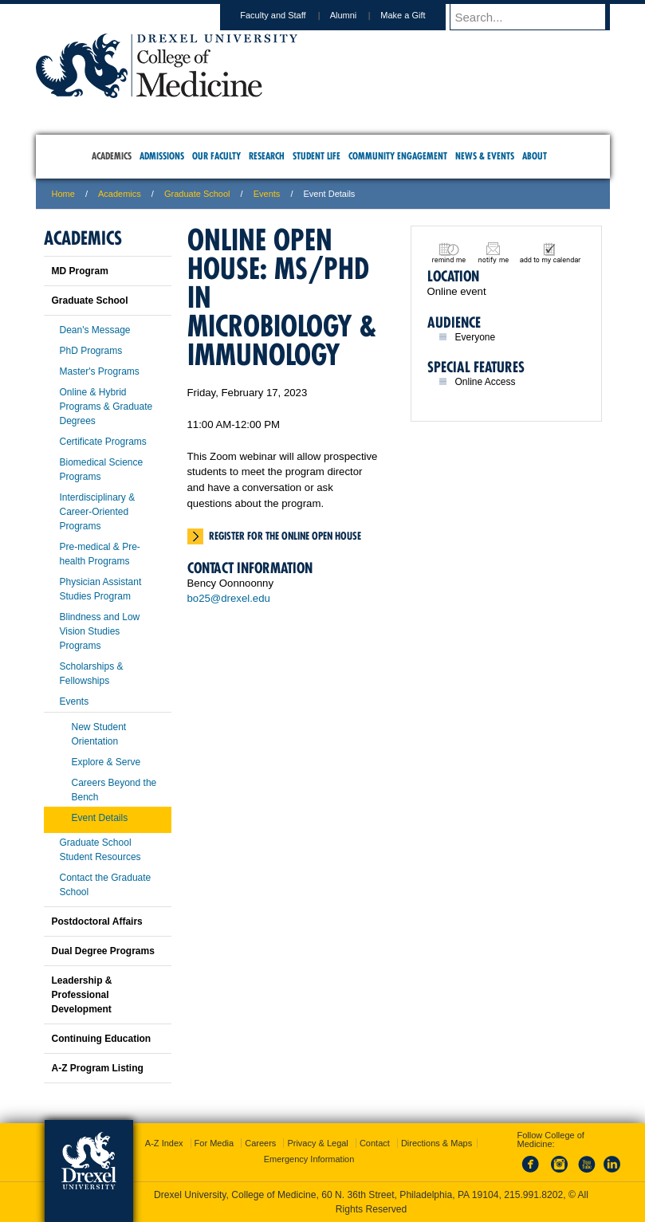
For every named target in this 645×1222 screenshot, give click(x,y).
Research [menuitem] (267, 156)
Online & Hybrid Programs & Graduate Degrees (106, 406)
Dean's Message (95, 330)
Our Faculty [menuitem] (216, 156)
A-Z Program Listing (98, 1068)
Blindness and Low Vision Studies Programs (100, 631)
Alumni (358, 15)
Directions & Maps (436, 1143)
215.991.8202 (533, 1194)
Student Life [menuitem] (316, 156)
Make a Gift (417, 15)
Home (63, 193)
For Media (214, 1143)
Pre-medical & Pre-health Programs (100, 554)
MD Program (80, 271)
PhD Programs (91, 350)
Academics (119, 193)
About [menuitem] (534, 156)
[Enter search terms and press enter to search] (537, 16)
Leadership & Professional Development (82, 995)
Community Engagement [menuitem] (397, 156)
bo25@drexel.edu (228, 598)
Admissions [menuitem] (162, 156)
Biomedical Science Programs (102, 469)
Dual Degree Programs (103, 951)
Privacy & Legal (317, 1143)
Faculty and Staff (288, 15)
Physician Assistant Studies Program (101, 589)
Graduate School (197, 193)
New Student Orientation (99, 734)
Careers (260, 1143)
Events (267, 193)
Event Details (100, 817)
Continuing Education (101, 1038)
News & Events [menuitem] (484, 156)
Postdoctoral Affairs (97, 921)
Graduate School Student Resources (100, 849)
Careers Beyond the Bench (114, 790)
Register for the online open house (285, 535)
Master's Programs (100, 371)
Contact (375, 1143)
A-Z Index (164, 1143)
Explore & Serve (106, 762)
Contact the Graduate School (105, 885)
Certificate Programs (103, 441)
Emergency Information (309, 1159)
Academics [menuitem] (112, 156)
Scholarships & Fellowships (92, 673)
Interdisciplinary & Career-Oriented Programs (98, 512)
